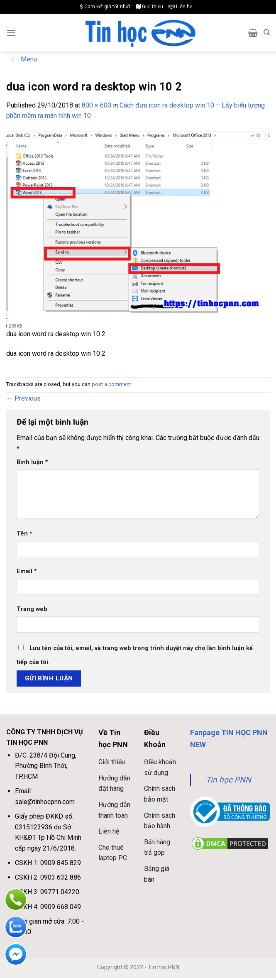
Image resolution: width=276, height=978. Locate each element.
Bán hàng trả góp (157, 847)
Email (27, 571)
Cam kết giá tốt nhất (105, 7)
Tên (24, 533)
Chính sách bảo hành (159, 821)
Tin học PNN (228, 780)
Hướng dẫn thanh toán (114, 810)
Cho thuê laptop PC (112, 853)
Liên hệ (180, 7)
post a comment (111, 384)
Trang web (32, 609)
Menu (22, 59)
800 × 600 (96, 105)
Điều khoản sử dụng (160, 767)
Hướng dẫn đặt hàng (114, 783)
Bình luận (32, 462)
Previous (23, 398)
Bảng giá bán (156, 874)
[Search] (267, 32)
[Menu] (11, 32)
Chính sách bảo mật (159, 794)
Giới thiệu (149, 7)
